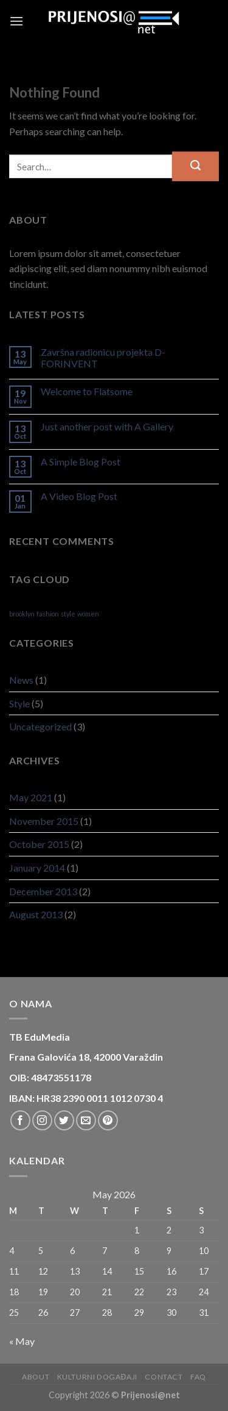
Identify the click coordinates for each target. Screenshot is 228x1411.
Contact (163, 1376)
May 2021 (30, 797)
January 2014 (37, 867)
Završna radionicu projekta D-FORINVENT (103, 357)
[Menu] (16, 21)
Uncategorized (40, 726)
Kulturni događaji (97, 1376)
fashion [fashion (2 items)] (47, 614)
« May (22, 1341)
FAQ (198, 1376)
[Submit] (195, 166)
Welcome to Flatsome (87, 391)
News (21, 679)
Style (19, 703)
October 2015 (39, 844)
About (35, 1376)
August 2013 (36, 914)
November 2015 (43, 821)
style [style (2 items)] (68, 614)
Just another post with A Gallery (107, 426)
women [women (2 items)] (88, 614)
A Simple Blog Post (80, 461)
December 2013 (43, 891)
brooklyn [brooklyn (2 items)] (22, 614)
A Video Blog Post (79, 496)
